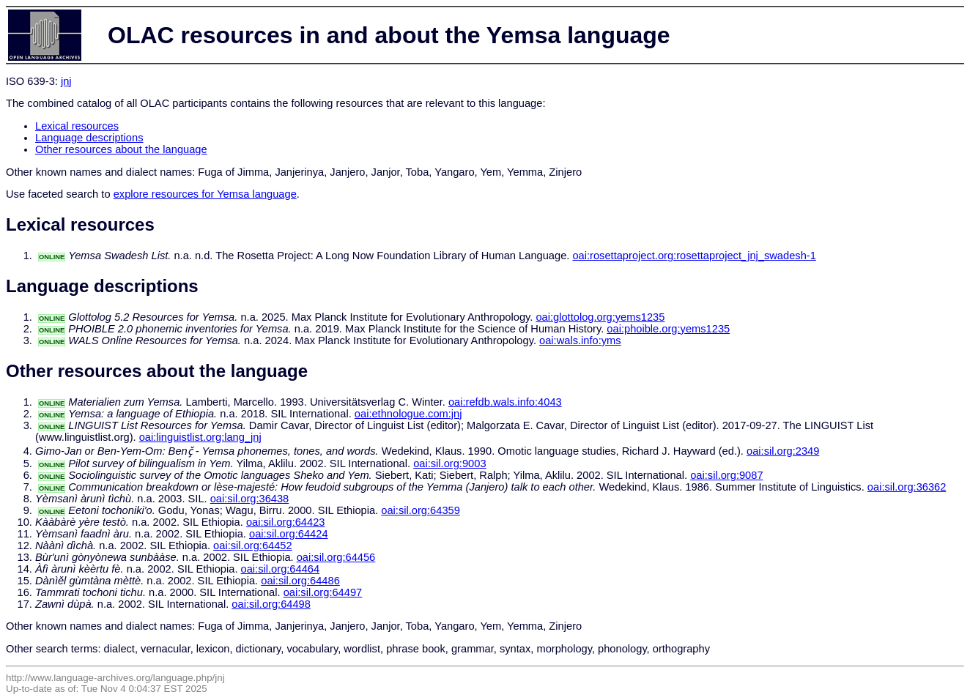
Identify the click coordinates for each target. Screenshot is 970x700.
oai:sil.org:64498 (271, 604)
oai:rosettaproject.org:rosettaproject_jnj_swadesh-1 (693, 255)
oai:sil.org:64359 (420, 510)
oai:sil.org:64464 (280, 569)
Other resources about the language (121, 149)
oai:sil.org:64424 (288, 534)
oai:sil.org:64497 (323, 592)
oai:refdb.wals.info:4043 (505, 402)
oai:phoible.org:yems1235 (668, 329)
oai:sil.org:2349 (783, 451)
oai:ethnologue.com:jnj (408, 414)
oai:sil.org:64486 (300, 581)
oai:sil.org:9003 (449, 463)
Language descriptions (89, 138)
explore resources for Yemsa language (205, 194)
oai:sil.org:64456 (336, 557)
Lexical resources (77, 126)
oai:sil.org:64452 (252, 545)
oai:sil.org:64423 (285, 522)
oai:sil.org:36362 (907, 487)
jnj (66, 81)
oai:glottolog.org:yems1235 (600, 317)
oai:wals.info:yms (580, 340)
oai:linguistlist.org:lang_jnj (200, 437)
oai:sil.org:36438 (249, 498)
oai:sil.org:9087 (726, 475)
